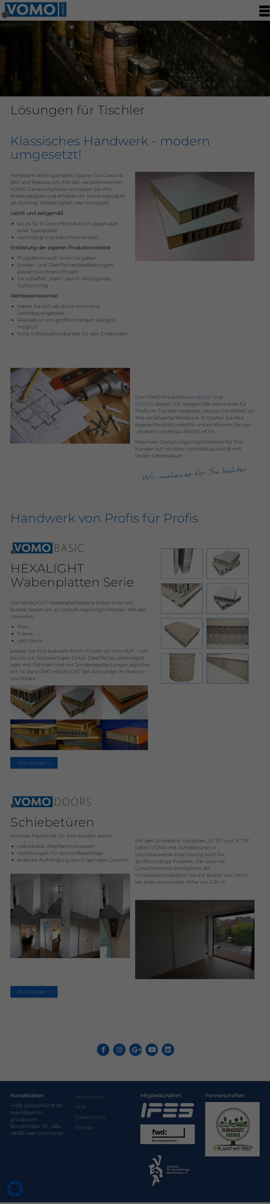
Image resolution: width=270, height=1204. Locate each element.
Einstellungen (91, 136)
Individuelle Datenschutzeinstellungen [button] (135, 212)
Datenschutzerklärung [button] (138, 228)
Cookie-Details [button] (102, 228)
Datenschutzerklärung (43, 129)
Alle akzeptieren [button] (73, 172)
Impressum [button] (171, 228)
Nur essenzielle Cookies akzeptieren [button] (135, 192)
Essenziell (159, 22)
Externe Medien (166, 106)
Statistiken (160, 64)
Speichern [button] (197, 172)
